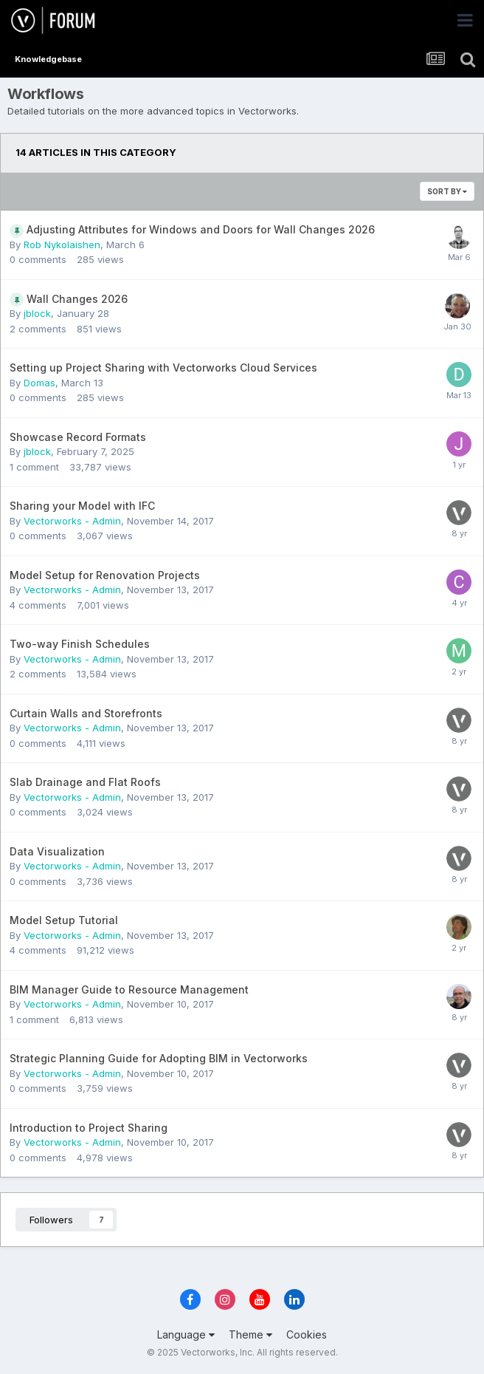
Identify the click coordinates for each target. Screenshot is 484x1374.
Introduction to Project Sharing (88, 1127)
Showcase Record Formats (78, 437)
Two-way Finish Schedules (80, 644)
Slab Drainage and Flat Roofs (85, 782)
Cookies (306, 1334)
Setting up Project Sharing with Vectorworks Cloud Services (163, 367)
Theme (250, 1334)
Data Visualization (57, 851)
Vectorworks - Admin (72, 521)
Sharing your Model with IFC (82, 505)
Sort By (447, 191)
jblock (37, 313)
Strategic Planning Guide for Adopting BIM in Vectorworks (159, 1058)
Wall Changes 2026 (77, 299)
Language (186, 1334)
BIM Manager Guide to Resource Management (129, 989)
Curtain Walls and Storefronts (86, 713)
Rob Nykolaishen (62, 244)
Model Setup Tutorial (64, 920)
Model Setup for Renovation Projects (105, 575)
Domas (39, 383)
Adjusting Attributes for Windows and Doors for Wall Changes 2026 (201, 229)
